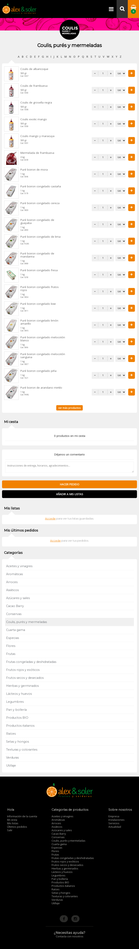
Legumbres (15, 702)
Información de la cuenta (22, 816)
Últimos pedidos (17, 827)
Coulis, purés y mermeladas (26, 622)
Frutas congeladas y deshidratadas (31, 662)
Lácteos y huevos (19, 694)
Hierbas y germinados (22, 686)
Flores (10, 646)
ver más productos (69, 407)
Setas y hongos (17, 741)
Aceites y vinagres (19, 566)
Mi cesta (12, 820)
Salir (9, 830)
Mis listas (12, 823)
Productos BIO (17, 718)
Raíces (11, 733)
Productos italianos (20, 725)
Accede (50, 518)
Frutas (10, 654)
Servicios (113, 823)
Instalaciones (116, 820)
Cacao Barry (15, 606)
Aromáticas (14, 574)
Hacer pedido (69, 484)
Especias (12, 638)
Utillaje (11, 765)
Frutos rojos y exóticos (23, 670)
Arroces (12, 582)
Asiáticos (12, 590)
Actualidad (114, 827)
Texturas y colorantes (21, 749)
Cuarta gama (15, 630)
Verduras (12, 757)
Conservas (13, 614)
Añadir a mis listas (69, 494)
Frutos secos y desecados (25, 678)
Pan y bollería (16, 710)
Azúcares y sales (18, 598)
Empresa (113, 816)
